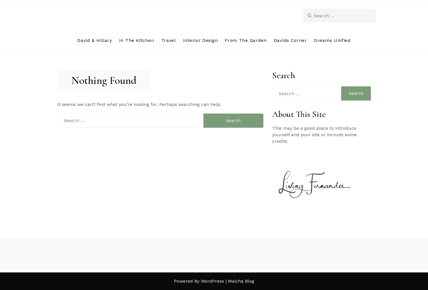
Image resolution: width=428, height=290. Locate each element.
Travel (168, 40)
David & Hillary (94, 40)
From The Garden (246, 40)
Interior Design (200, 40)
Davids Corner (290, 40)
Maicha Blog (241, 281)
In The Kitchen (136, 40)
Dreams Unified (332, 40)
